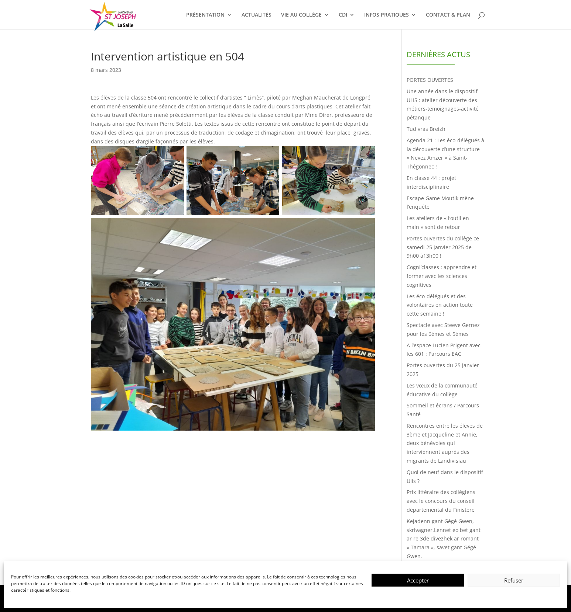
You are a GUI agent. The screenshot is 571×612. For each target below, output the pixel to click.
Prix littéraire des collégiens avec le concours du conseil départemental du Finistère (441, 500)
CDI (343, 15)
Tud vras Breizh (426, 128)
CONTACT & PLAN (448, 15)
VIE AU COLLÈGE (301, 15)
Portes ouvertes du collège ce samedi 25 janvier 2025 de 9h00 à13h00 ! (443, 247)
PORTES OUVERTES (430, 79)
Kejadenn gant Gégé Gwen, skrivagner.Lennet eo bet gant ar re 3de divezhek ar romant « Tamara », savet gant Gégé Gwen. (444, 539)
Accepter (418, 580)
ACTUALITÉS (256, 15)
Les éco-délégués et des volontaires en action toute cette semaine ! (440, 305)
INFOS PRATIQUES (386, 15)
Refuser (513, 580)
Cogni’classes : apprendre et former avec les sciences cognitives (441, 276)
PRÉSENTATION (205, 15)
